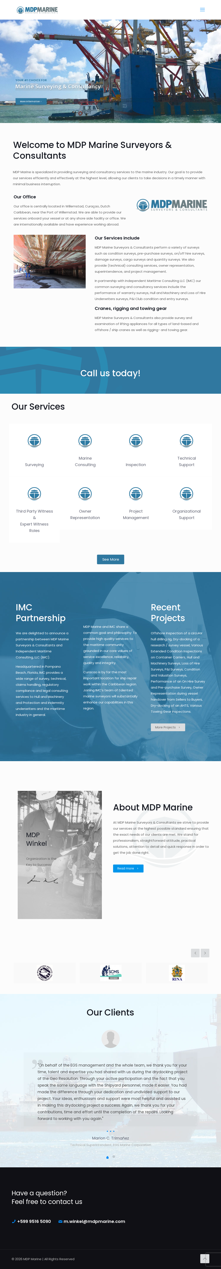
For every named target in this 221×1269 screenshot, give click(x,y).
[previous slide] (195, 953)
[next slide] (205, 953)
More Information (31, 113)
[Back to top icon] (204, 1258)
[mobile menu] (202, 9)
